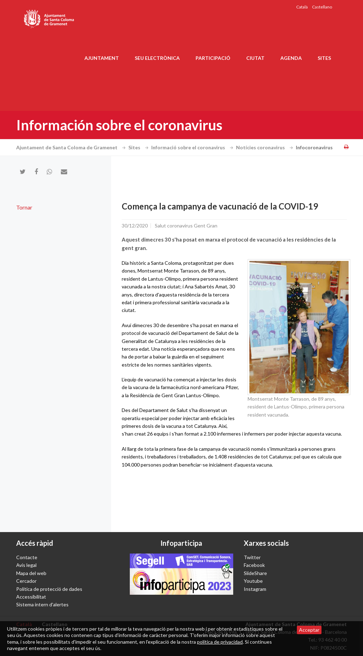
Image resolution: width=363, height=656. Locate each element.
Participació (213, 58)
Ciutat (255, 58)
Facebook (254, 565)
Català (302, 7)
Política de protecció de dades (49, 589)
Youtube (253, 581)
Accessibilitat (31, 597)
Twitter (252, 557)
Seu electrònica (157, 58)
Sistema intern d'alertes (42, 604)
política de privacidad (220, 642)
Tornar (24, 207)
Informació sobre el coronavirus (193, 147)
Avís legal (26, 565)
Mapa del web (31, 573)
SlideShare (255, 573)
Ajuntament (101, 58)
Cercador (26, 581)
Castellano (322, 7)
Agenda (291, 58)
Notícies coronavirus (265, 147)
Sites (324, 58)
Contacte (26, 557)
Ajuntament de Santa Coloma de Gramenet (71, 147)
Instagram (255, 589)
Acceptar (309, 630)
